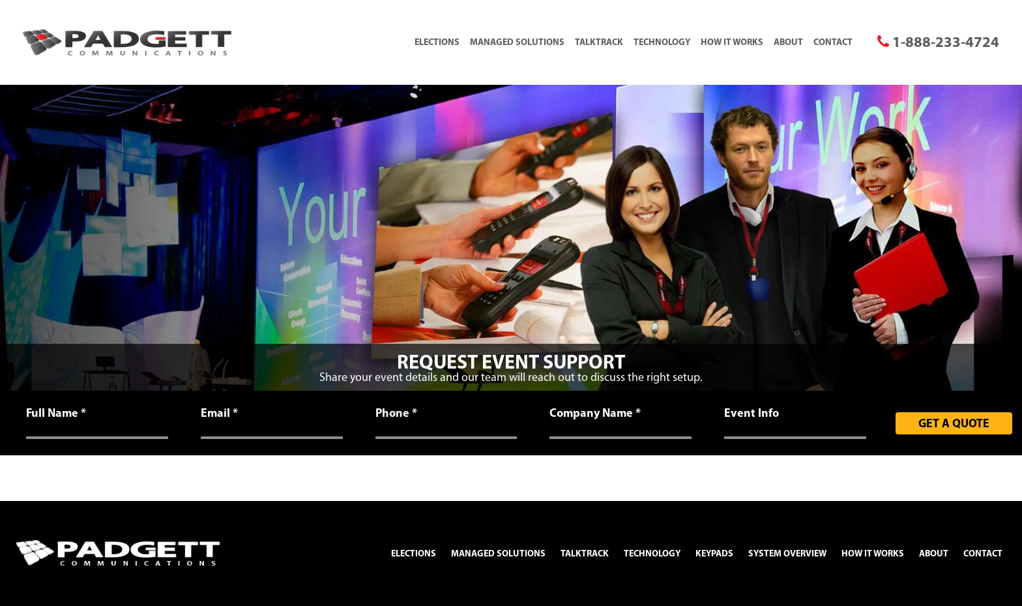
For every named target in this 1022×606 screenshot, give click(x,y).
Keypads (714, 553)
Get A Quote (953, 423)
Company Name (595, 413)
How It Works (732, 42)
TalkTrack (599, 42)
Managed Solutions (517, 42)
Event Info (751, 413)
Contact (833, 42)
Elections (437, 42)
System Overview (787, 553)
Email (219, 413)
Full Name (56, 413)
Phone (396, 413)
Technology (662, 42)
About (788, 42)
